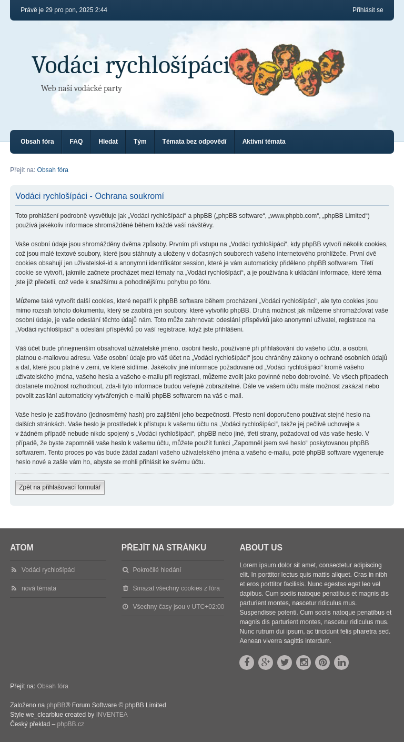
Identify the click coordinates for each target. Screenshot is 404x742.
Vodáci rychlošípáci (131, 65)
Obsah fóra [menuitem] (37, 141)
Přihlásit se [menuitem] (367, 10)
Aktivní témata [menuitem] (264, 141)
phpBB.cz (70, 724)
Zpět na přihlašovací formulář (59, 487)
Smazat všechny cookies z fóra (176, 588)
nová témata (39, 588)
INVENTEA (112, 714)
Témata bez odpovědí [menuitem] (195, 141)
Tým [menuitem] (140, 141)
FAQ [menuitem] (76, 141)
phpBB (56, 705)
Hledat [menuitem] (108, 141)
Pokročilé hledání (157, 570)
